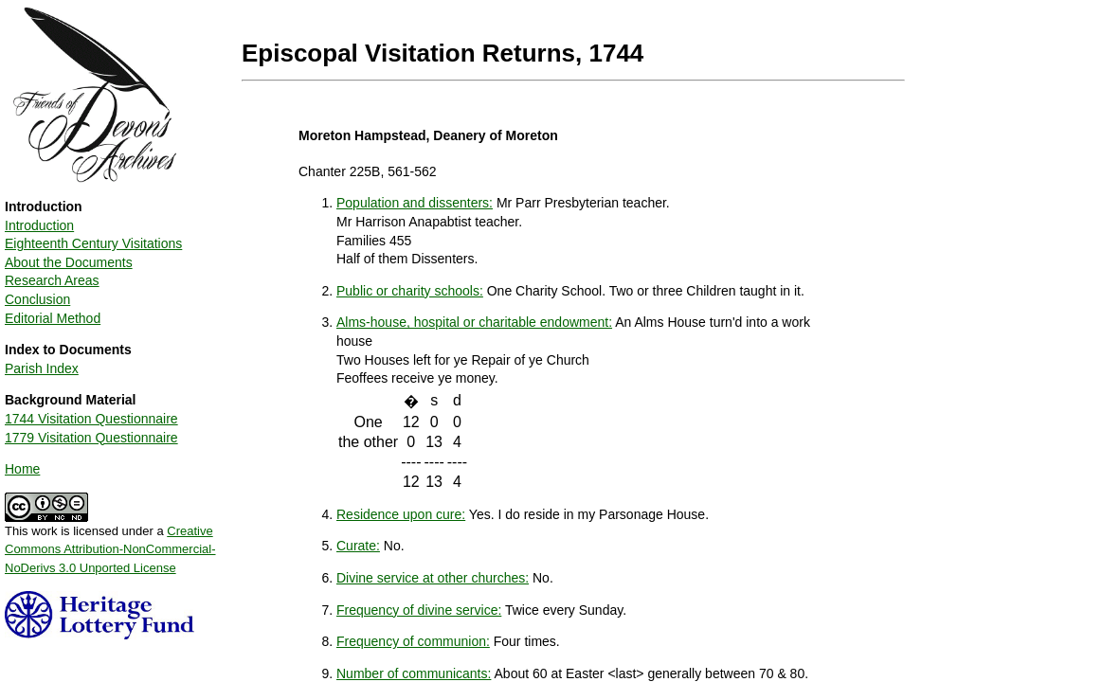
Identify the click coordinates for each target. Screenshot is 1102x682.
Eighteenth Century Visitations (93, 243)
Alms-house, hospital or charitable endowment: (474, 322)
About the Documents (69, 262)
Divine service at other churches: (432, 577)
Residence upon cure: (400, 514)
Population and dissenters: (414, 202)
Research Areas (52, 280)
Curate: (358, 545)
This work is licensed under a (110, 543)
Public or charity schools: (409, 290)
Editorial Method (52, 318)
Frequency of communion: (413, 641)
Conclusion (37, 299)
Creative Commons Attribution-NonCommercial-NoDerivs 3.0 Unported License (110, 549)
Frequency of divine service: (418, 610)
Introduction (39, 225)
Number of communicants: (413, 673)
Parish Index (42, 368)
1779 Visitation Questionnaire (91, 437)
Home (22, 468)
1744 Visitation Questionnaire (91, 418)
